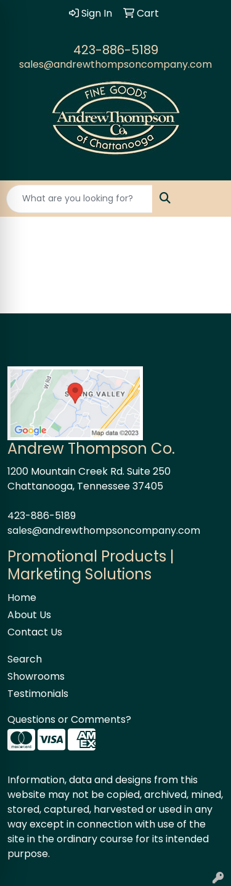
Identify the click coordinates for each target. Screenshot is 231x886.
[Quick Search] (79, 199)
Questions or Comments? (69, 719)
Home (21, 597)
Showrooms (36, 676)
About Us (29, 615)
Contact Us (34, 632)
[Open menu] (206, 199)
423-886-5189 (115, 49)
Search (24, 659)
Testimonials (37, 694)
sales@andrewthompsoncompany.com (115, 64)
